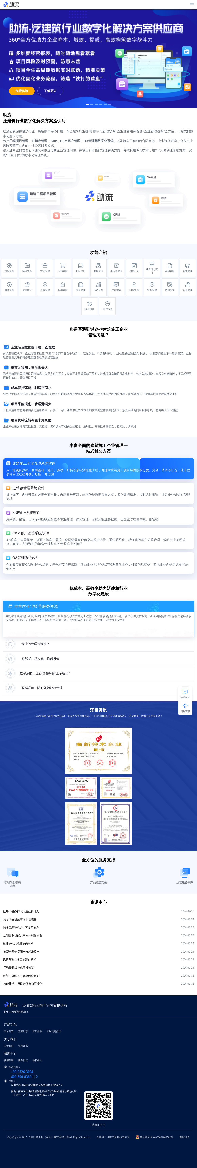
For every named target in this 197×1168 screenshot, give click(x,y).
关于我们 (8, 1045)
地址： (10, 1081)
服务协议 (23, 1060)
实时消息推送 (54, 1031)
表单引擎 (8, 1031)
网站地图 (184, 1137)
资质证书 (23, 1045)
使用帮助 (8, 1060)
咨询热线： (12, 1066)
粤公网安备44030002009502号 (156, 1137)
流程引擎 (23, 1031)
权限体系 (37, 1031)
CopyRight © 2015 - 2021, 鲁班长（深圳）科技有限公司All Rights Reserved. (98, 1137)
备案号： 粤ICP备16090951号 (113, 1137)
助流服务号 (98, 1124)
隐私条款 (37, 1060)
